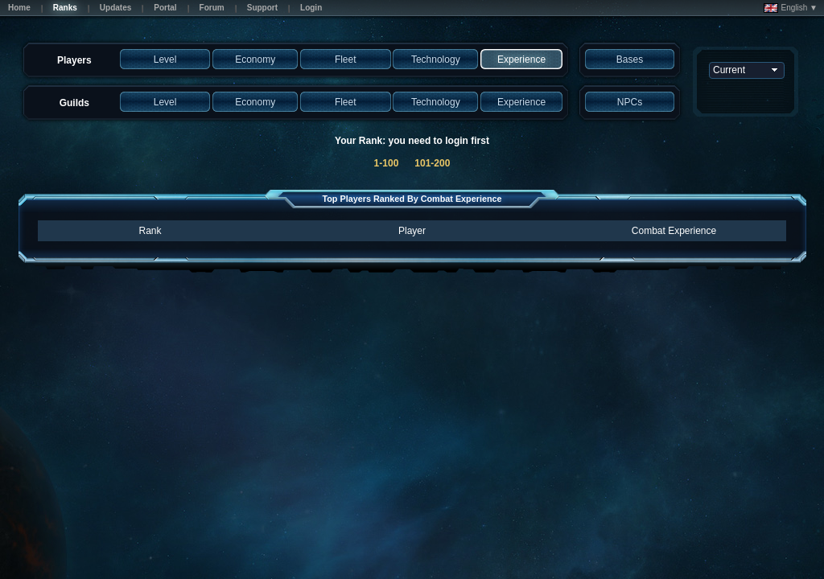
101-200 (432, 163)
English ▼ (791, 8)
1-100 (386, 163)
